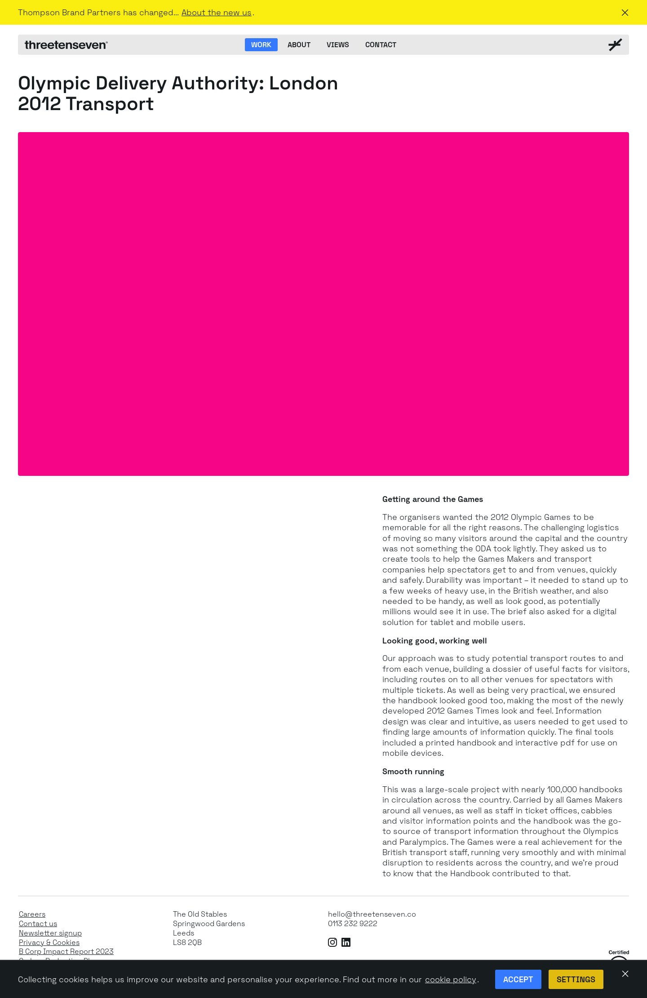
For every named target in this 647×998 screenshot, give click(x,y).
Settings (576, 979)
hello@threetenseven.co (372, 914)
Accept (518, 979)
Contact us (38, 923)
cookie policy (450, 979)
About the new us (217, 12)
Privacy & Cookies (49, 942)
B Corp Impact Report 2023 (66, 951)
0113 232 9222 (352, 923)
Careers (32, 914)
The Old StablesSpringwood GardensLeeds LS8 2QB (209, 928)
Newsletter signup (50, 933)
